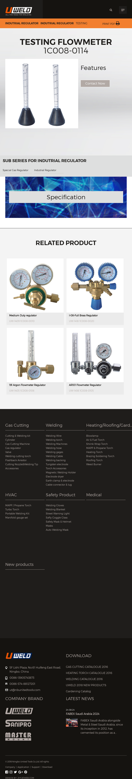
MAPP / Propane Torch (18, 505)
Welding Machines (56, 443)
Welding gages (54, 452)
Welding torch (54, 439)
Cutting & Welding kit (17, 435)
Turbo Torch (12, 509)
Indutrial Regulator (21, 23)
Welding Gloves (55, 505)
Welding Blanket (55, 509)
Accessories (12, 468)
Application (23, 767)
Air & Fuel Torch (95, 439)
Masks (49, 525)
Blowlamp (92, 435)
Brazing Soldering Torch (100, 456)
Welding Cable (54, 456)
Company (10, 767)
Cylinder (10, 439)
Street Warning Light (57, 513)
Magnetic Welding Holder (61, 472)
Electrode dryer (55, 476)
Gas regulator (13, 448)
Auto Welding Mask (57, 529)
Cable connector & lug (59, 484)
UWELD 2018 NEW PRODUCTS (86, 685)
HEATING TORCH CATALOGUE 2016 (89, 673)
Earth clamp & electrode (60, 480)
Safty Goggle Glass (56, 517)
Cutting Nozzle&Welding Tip (21, 464)
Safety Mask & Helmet (58, 521)
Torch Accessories (56, 468)
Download (47, 767)
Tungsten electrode (57, 464)
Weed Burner (93, 464)
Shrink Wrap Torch (97, 443)
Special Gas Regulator (15, 170)
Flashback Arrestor (16, 460)
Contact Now (95, 83)
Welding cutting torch (18, 456)
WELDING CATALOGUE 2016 (84, 679)
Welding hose (54, 448)
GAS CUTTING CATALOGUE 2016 (87, 667)
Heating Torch (94, 452)
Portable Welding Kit (17, 513)
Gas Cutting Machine (17, 443)
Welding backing (56, 460)
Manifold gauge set (16, 517)
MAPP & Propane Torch (99, 448)
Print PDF (111, 23)
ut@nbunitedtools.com (25, 690)
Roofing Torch (94, 460)
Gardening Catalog (78, 691)
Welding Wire (53, 435)
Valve (8, 452)
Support (36, 767)
